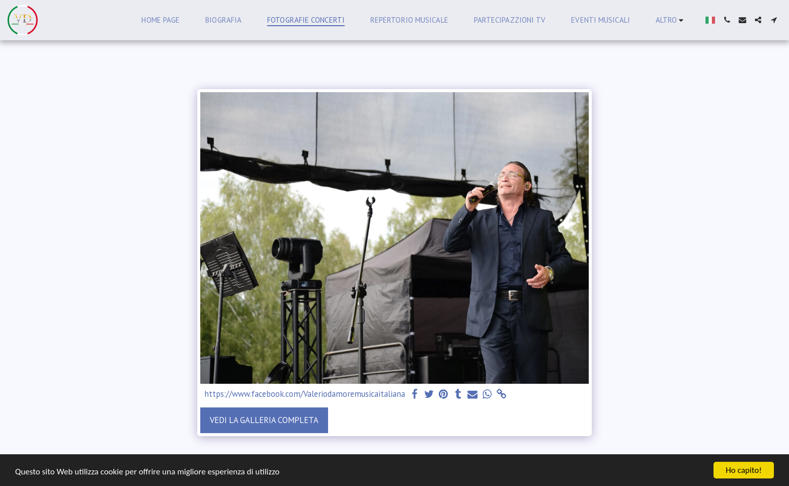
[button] (727, 20)
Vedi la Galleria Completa (264, 420)
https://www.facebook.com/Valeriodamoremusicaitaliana (304, 394)
